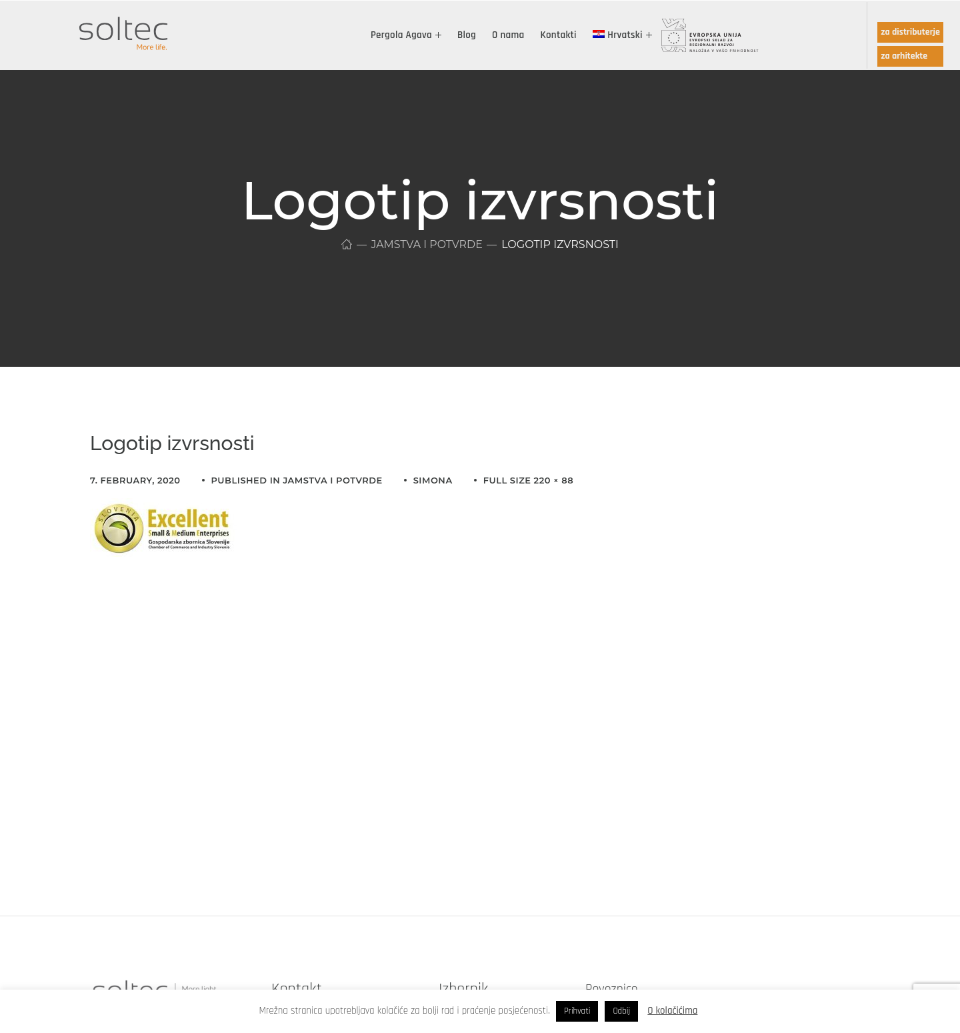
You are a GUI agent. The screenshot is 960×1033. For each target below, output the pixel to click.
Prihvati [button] (577, 1011)
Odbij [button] (621, 1011)
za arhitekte (904, 56)
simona (433, 480)
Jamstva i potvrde (427, 244)
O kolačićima (672, 1010)
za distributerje (910, 32)
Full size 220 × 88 (528, 480)
